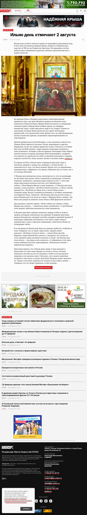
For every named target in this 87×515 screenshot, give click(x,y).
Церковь (8, 30)
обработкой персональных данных (16, 502)
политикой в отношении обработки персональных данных (18, 499)
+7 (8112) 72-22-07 (51, 473)
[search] (81, 11)
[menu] (77, 11)
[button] (85, 11)
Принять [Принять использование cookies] (26, 509)
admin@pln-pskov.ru (52, 483)
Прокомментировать (43, 267)
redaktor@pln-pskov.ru (53, 478)
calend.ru (68, 158)
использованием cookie (11, 498)
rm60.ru (47, 491)
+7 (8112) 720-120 (51, 488)
